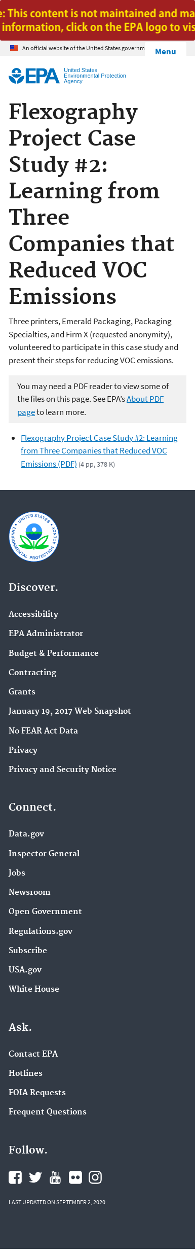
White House (34, 989)
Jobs (17, 873)
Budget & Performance (54, 653)
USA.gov (25, 970)
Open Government (45, 912)
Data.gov (26, 834)
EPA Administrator (46, 634)
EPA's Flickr (75, 1177)
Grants (22, 692)
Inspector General (44, 854)
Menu (165, 51)
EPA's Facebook (15, 1177)
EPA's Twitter (35, 1177)
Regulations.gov (40, 931)
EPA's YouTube (55, 1177)
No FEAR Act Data (43, 731)
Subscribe (28, 951)
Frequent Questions (48, 1112)
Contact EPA (33, 1054)
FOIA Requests (37, 1093)
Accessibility (33, 614)
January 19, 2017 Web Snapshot (70, 711)
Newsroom (30, 892)
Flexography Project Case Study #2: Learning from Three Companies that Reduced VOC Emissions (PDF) (99, 450)
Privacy (23, 750)
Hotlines (26, 1073)
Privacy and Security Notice (62, 770)
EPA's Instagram (95, 1177)
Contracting (32, 673)
